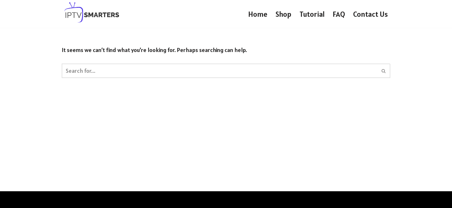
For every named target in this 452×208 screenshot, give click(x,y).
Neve (68, 199)
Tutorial (312, 14)
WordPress (123, 199)
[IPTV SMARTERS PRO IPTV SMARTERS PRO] (92, 12)
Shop (283, 14)
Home (258, 14)
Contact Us (370, 14)
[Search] (219, 71)
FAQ (339, 14)
